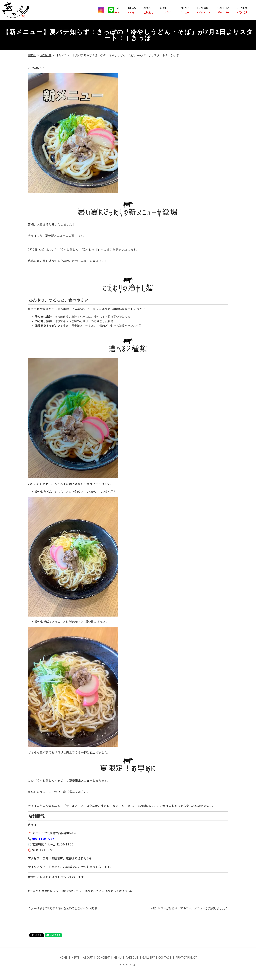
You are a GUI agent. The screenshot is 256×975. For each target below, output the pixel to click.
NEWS (132, 10)
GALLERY (223, 10)
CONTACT (243, 10)
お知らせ (45, 55)
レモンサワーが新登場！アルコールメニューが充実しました (187, 908)
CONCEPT (166, 10)
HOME (116, 10)
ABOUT (148, 10)
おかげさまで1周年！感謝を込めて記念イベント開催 (64, 908)
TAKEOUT (203, 10)
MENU (184, 10)
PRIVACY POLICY (186, 957)
